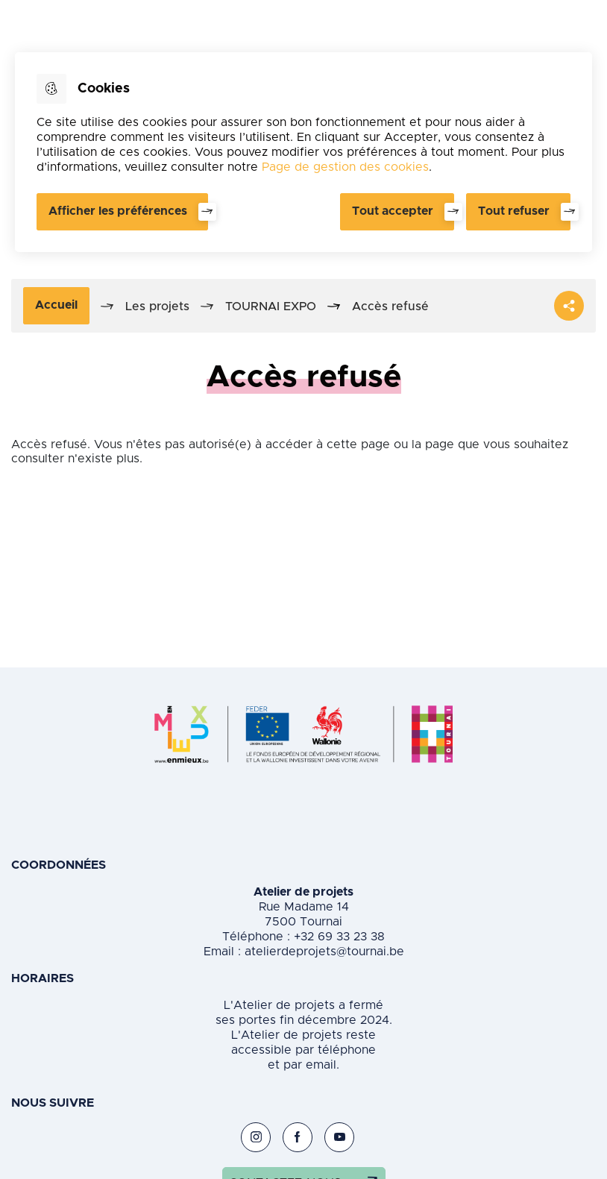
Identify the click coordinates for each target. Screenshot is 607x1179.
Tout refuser (514, 211)
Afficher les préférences (117, 211)
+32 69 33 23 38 (337, 937)
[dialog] (303, 152)
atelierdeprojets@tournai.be (324, 952)
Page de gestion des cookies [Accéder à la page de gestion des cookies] (345, 167)
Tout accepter (392, 211)
